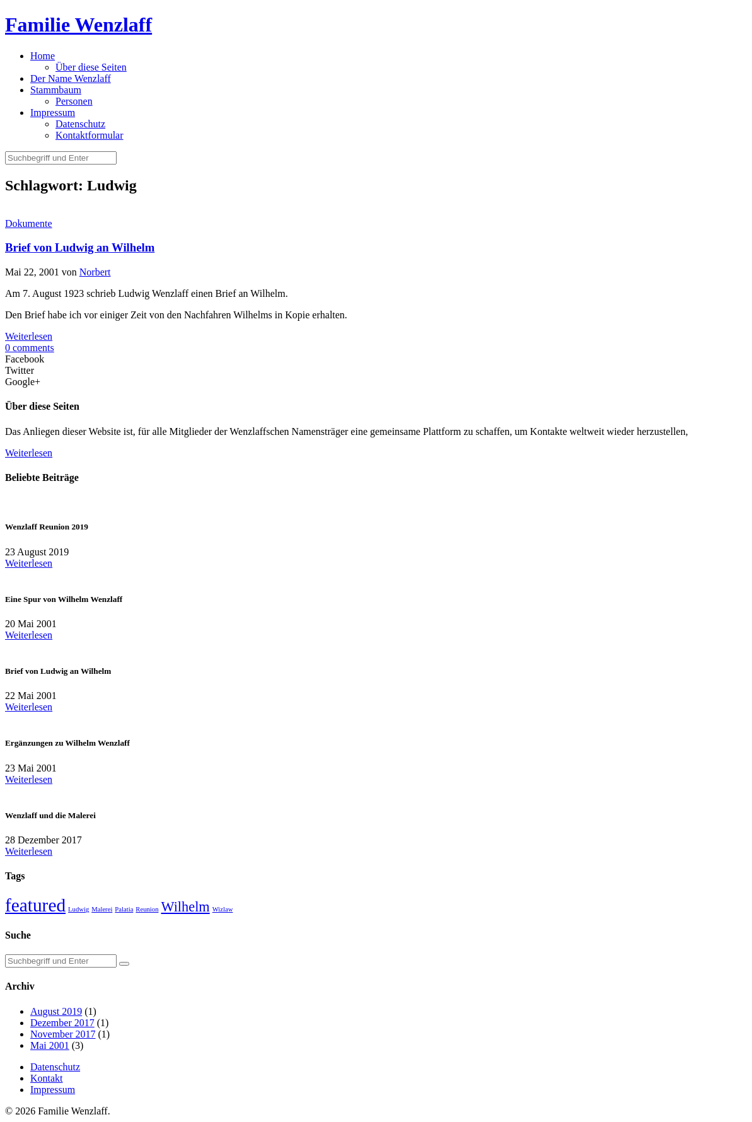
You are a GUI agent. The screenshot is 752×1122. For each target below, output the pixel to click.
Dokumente (28, 223)
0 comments (29, 347)
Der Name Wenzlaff (70, 78)
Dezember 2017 (62, 1022)
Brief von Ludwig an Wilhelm (79, 247)
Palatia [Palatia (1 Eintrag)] (124, 909)
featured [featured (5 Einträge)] (35, 905)
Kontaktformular (89, 135)
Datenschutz (80, 124)
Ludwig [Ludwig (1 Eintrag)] (78, 909)
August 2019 (56, 1011)
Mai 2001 (49, 1045)
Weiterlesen (28, 336)
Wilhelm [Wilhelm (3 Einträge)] (185, 907)
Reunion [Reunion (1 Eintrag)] (147, 909)
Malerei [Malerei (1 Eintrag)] (101, 909)
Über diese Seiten (91, 67)
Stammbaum (55, 89)
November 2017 (63, 1034)
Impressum (52, 112)
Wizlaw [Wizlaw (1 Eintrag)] (222, 909)
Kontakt (46, 1078)
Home (42, 55)
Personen (74, 101)
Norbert (95, 272)
